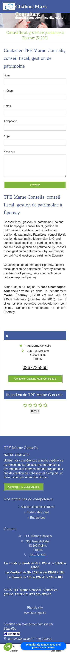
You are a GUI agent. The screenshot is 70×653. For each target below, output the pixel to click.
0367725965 (35, 367)
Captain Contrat (40, 638)
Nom (7, 75)
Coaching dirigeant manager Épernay (28, 264)
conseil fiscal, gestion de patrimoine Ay (29, 247)
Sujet (7, 136)
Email (7, 105)
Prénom (9, 90)
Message (9, 151)
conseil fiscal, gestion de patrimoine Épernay (33, 255)
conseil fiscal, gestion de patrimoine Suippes (33, 242)
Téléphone (10, 121)
